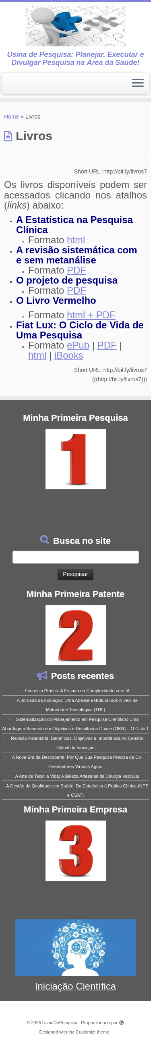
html (37, 355)
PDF (76, 270)
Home (11, 116)
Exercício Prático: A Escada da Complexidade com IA (77, 690)
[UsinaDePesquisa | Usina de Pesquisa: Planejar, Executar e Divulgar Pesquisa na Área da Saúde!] (75, 26)
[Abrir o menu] (138, 83)
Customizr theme (92, 1031)
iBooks (68, 355)
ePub (78, 345)
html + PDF (91, 314)
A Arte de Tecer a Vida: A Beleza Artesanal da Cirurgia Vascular (77, 776)
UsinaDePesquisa (59, 1022)
